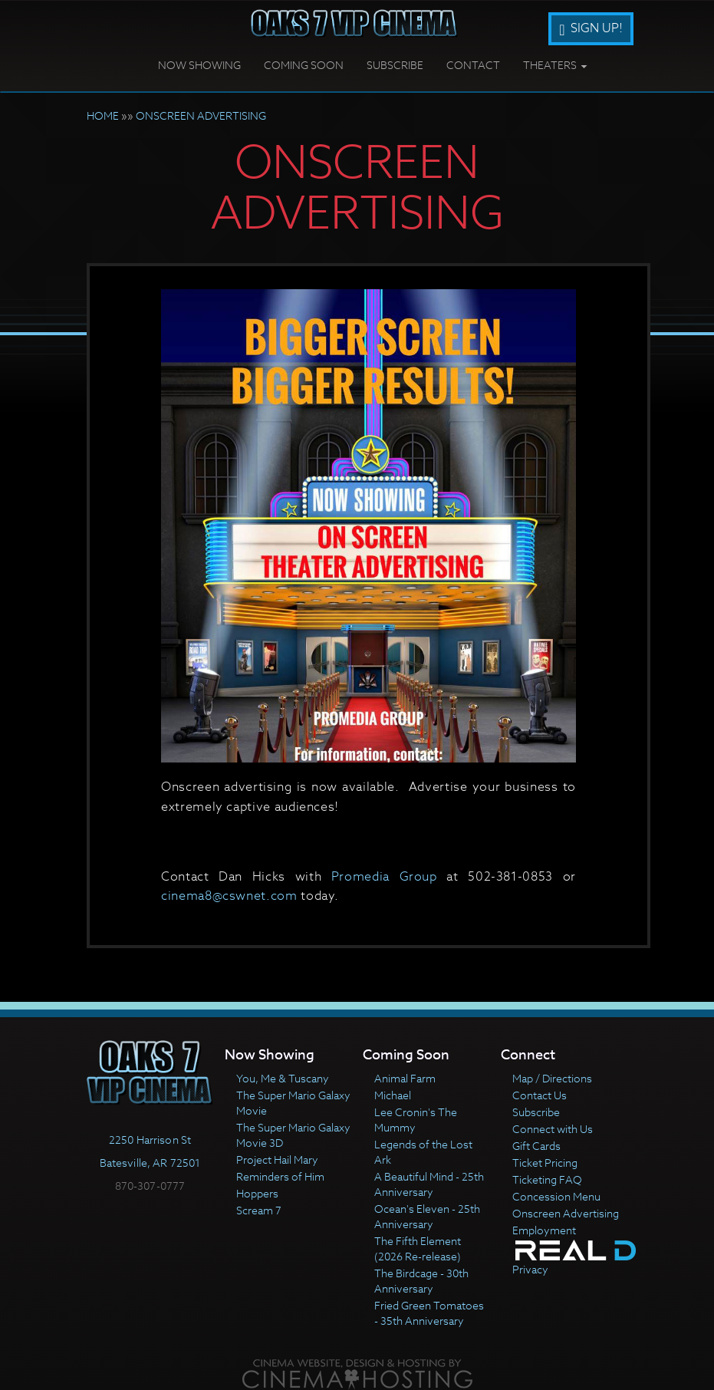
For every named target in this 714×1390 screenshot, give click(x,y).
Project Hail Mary (277, 1159)
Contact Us (539, 1095)
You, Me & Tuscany (282, 1078)
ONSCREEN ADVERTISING (201, 115)
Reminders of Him (280, 1176)
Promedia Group (384, 877)
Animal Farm (405, 1078)
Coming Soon (304, 65)
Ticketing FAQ (547, 1179)
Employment (544, 1230)
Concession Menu (556, 1196)
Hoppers (257, 1193)
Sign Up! (590, 28)
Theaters (555, 65)
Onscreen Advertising (565, 1213)
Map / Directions (552, 1078)
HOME (103, 115)
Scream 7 (258, 1210)
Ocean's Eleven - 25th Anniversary (427, 1216)
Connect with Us (552, 1129)
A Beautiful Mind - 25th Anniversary (429, 1184)
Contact (473, 65)
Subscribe (395, 65)
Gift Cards (536, 1145)
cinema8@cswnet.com (229, 896)
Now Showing (199, 65)
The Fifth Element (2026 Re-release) (417, 1248)
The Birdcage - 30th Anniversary (421, 1281)
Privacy (530, 1269)
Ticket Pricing (544, 1162)
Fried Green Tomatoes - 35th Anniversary (429, 1313)
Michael (392, 1095)
